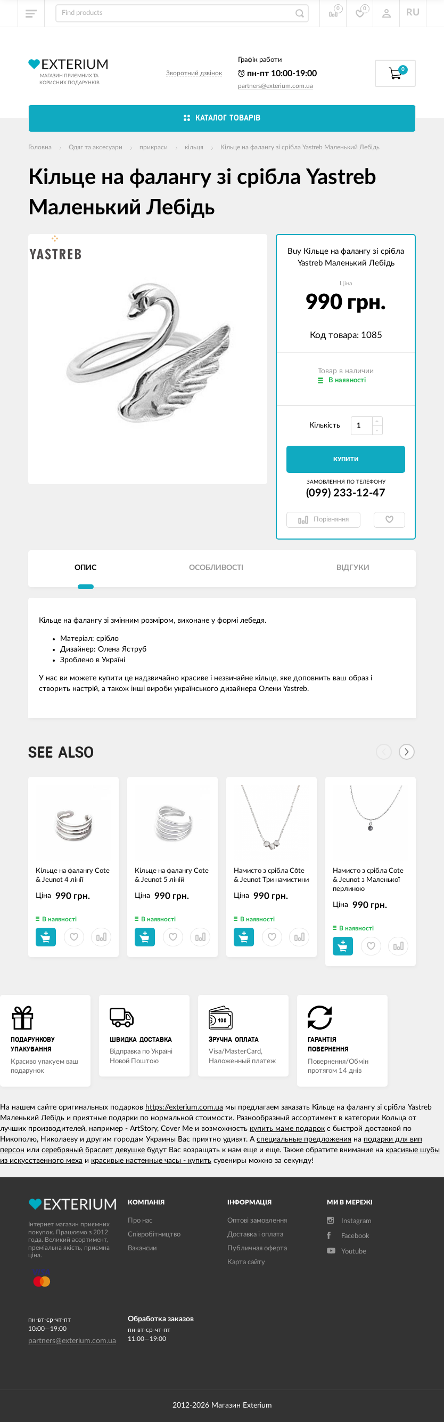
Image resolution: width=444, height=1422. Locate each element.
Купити (346, 459)
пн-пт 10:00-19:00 (277, 73)
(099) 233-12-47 (345, 493)
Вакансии (142, 1248)
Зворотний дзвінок (194, 73)
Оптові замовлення (257, 1220)
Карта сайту (246, 1262)
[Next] (407, 752)
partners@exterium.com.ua (275, 86)
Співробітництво (154, 1234)
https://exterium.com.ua (184, 1107)
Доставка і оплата (255, 1234)
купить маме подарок (287, 1128)
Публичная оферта (257, 1248)
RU (413, 13)
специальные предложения (304, 1139)
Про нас (140, 1220)
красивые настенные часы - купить (151, 1160)
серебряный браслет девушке (93, 1150)
